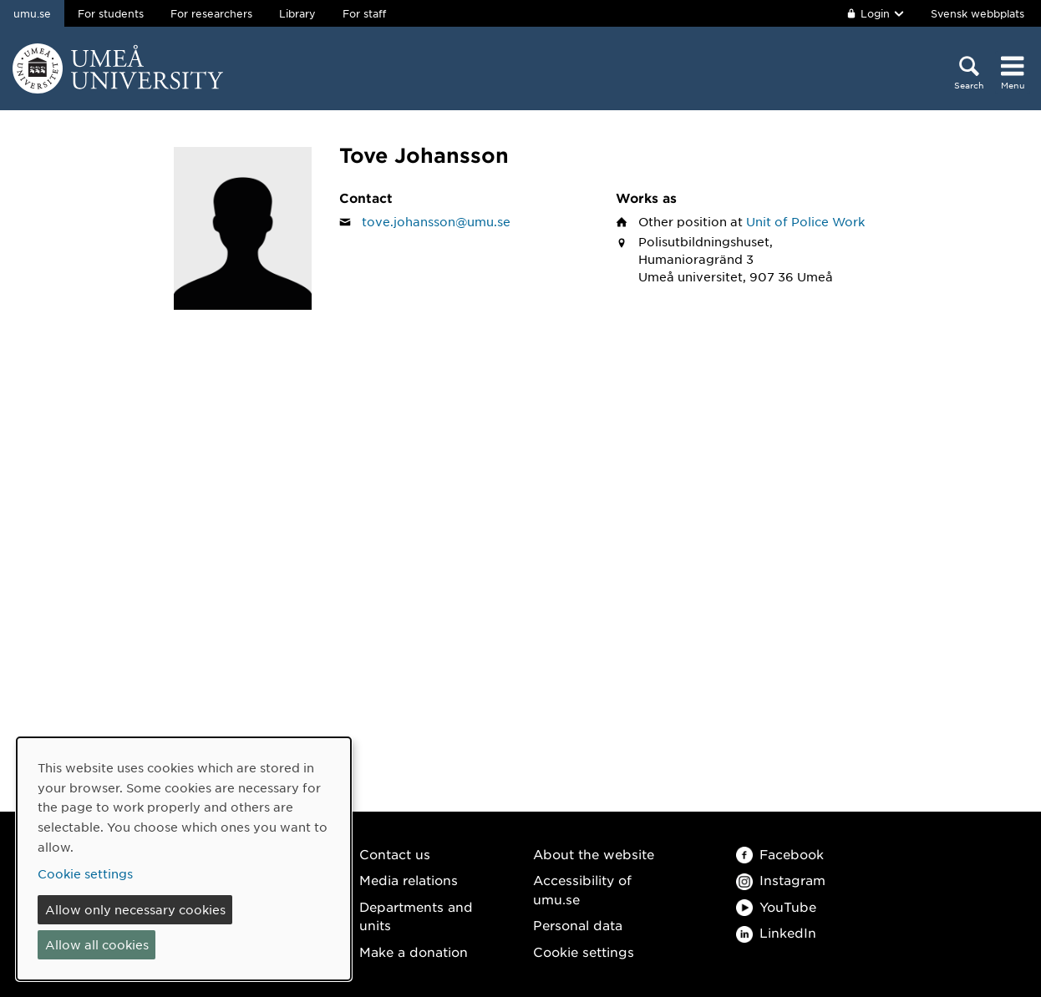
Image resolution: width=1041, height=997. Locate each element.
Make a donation (413, 951)
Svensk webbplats (977, 13)
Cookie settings (583, 951)
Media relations (408, 880)
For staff (364, 13)
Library (297, 13)
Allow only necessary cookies (135, 909)
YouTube (776, 906)
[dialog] (184, 858)
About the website (593, 854)
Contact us (394, 854)
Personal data (577, 925)
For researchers (211, 13)
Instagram (780, 880)
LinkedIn (776, 932)
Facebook (780, 854)
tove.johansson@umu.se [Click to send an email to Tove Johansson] (436, 221)
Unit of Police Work (805, 221)
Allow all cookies (97, 944)
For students (111, 13)
